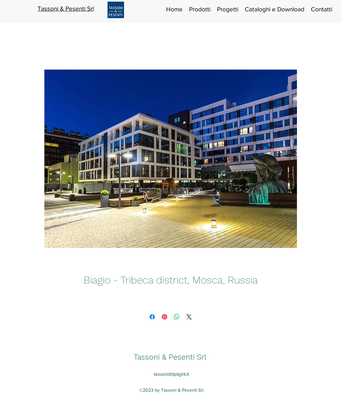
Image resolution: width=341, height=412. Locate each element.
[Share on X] (189, 317)
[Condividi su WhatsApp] (177, 317)
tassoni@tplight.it (171, 374)
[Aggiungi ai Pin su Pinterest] (164, 317)
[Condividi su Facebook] (152, 317)
